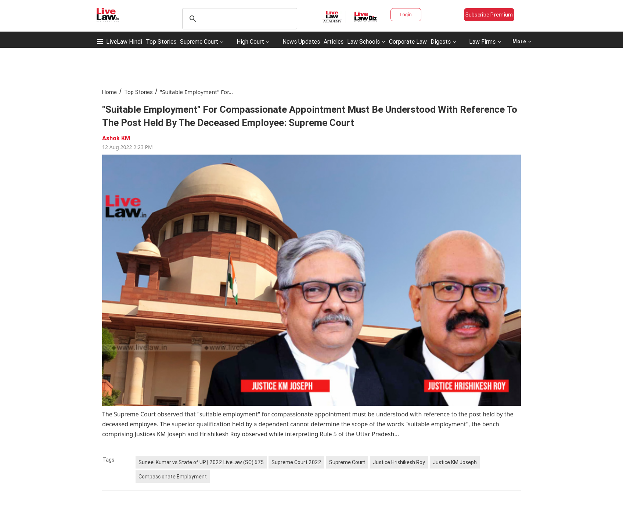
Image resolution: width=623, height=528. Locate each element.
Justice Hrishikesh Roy (399, 462)
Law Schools (366, 41)
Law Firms (485, 41)
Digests (441, 41)
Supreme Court (199, 41)
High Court (250, 41)
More (522, 41)
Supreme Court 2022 (296, 462)
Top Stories (161, 41)
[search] (238, 18)
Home (109, 91)
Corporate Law (408, 41)
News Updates (301, 41)
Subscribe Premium (489, 14)
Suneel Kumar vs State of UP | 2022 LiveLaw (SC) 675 (201, 462)
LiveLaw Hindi (124, 41)
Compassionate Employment (172, 476)
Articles (333, 41)
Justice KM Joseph (455, 462)
